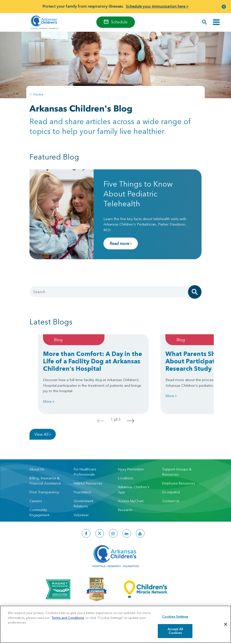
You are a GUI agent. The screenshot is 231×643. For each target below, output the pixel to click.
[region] (115, 624)
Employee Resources (178, 483)
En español (171, 492)
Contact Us (170, 501)
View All (42, 434)
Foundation (82, 492)
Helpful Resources (88, 483)
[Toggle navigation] (216, 22)
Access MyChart (131, 501)
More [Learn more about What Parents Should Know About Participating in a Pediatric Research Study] (170, 395)
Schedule (119, 21)
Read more (121, 243)
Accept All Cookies (175, 631)
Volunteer (81, 515)
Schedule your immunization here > (157, 6)
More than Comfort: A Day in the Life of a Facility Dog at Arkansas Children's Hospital (92, 361)
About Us (36, 469)
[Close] (225, 624)
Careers (35, 501)
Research (125, 510)
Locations (125, 478)
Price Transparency (44, 492)
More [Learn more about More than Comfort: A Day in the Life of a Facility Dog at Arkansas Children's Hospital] (48, 401)
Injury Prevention (131, 469)
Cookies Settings (175, 616)
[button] (224, 6)
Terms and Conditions (68, 618)
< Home (36, 94)
